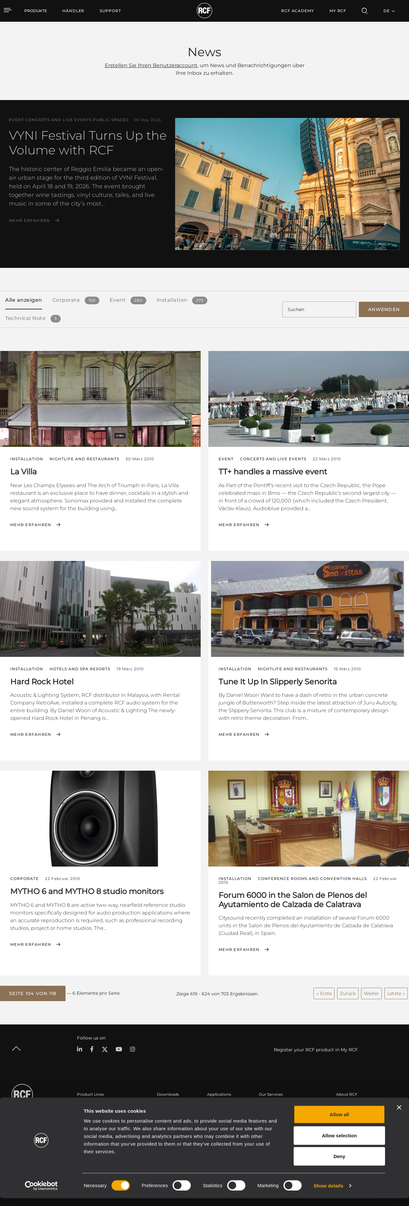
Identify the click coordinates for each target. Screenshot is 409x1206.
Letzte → (396, 992)
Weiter (371, 992)
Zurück (348, 992)
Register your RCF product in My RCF (316, 1048)
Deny (339, 1164)
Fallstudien (217, 1104)
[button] (33, 992)
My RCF (337, 10)
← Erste (324, 992)
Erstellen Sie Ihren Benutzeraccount (151, 65)
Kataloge (165, 1104)
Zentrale (344, 1104)
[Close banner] (399, 1115)
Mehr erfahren (29, 220)
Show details (328, 1193)
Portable (85, 1104)
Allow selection (339, 1143)
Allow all (339, 1122)
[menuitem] (73, 11)
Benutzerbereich (275, 1104)
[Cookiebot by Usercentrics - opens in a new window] (41, 1193)
